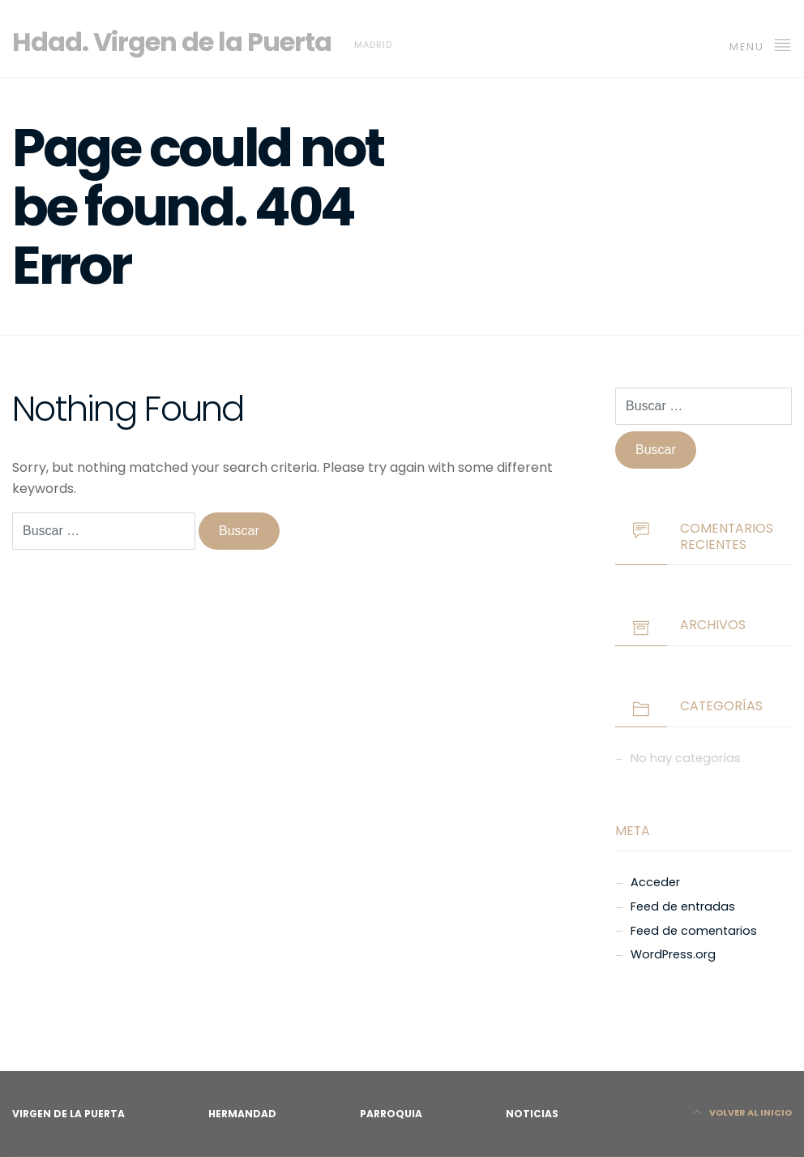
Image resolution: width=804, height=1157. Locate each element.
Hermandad (242, 1114)
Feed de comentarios (694, 931)
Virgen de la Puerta (68, 1114)
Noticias (532, 1114)
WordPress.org (673, 954)
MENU (760, 45)
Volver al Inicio (742, 1112)
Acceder (655, 882)
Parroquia (391, 1114)
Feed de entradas (683, 906)
